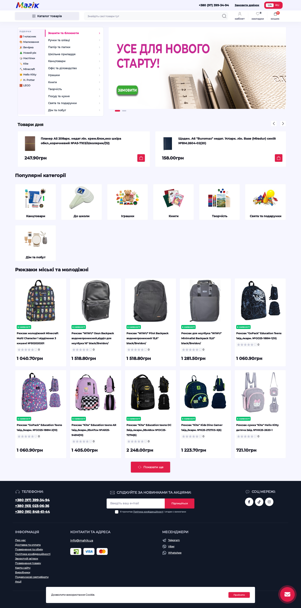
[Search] (224, 16)
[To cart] (141, 158)
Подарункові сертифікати (31, 577)
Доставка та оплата (28, 544)
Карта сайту (23, 567)
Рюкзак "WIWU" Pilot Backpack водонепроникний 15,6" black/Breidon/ (147, 338)
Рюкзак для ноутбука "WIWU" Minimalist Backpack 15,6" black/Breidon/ (201, 338)
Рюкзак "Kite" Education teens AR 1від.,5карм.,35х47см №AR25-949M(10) (93, 430)
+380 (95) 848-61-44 (32, 512)
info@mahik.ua (81, 540)
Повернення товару (28, 563)
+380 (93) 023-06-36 (32, 506)
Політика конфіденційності (148, 511)
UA (270, 5)
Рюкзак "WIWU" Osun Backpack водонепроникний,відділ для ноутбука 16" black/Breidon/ (92, 338)
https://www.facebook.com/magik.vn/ (249, 501)
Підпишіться (179, 503)
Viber (171, 546)
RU (277, 5)
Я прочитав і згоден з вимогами (153, 511)
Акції (18, 581)
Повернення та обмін (29, 549)
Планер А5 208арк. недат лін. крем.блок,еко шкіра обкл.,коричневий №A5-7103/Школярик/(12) (81, 141)
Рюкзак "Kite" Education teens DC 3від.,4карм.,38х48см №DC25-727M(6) (148, 430)
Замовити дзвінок (247, 5)
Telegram (174, 540)
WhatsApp (174, 552)
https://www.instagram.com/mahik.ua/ (269, 501)
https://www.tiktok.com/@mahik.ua (259, 501)
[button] (117, 111)
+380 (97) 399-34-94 (32, 500)
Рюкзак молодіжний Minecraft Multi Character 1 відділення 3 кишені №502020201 (37, 338)
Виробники (22, 572)
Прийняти (239, 595)
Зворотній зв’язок (26, 558)
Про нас (20, 540)
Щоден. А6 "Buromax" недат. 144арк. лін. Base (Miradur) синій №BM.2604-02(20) (227, 141)
